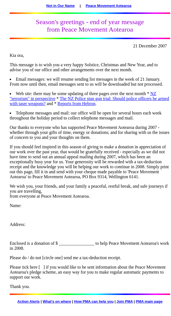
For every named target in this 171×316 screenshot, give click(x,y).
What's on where (57, 301)
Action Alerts (28, 301)
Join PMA (124, 301)
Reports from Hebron (76, 103)
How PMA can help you (94, 301)
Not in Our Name (60, 6)
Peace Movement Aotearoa (108, 6)
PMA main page (149, 301)
